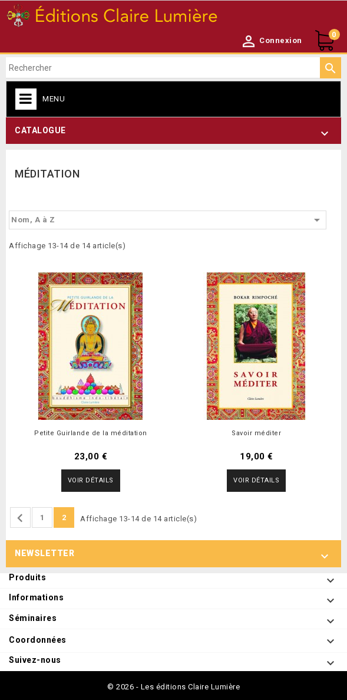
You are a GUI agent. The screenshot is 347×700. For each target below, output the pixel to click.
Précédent (20, 518)
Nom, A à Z (167, 220)
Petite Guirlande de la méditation (90, 433)
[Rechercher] (173, 67)
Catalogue (40, 130)
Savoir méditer (256, 433)
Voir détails (91, 480)
